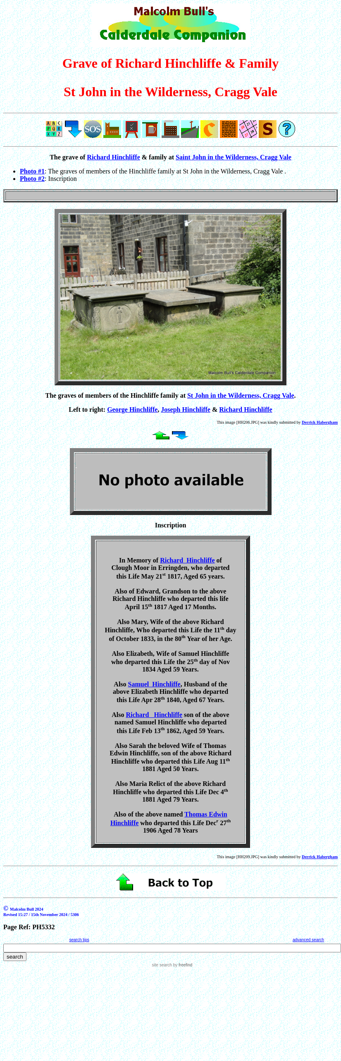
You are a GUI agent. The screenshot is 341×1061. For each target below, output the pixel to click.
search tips (79, 940)
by (182, 965)
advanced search (308, 940)
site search (162, 965)
